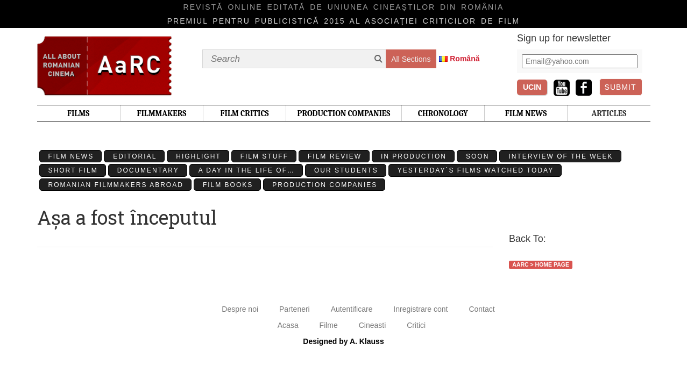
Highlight (198, 156)
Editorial (135, 156)
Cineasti (372, 325)
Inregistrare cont (420, 309)
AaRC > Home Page (540, 264)
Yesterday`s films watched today (476, 170)
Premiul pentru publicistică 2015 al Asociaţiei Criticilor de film (343, 21)
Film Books (228, 185)
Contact (481, 309)
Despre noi (240, 309)
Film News (71, 156)
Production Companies (324, 185)
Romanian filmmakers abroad (115, 185)
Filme (329, 325)
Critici (416, 325)
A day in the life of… (247, 170)
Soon (477, 156)
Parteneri (294, 309)
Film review (335, 156)
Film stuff (264, 156)
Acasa (288, 325)
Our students (346, 170)
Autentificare (352, 309)
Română (464, 58)
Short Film (73, 170)
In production (414, 156)
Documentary (148, 170)
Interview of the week (560, 156)
